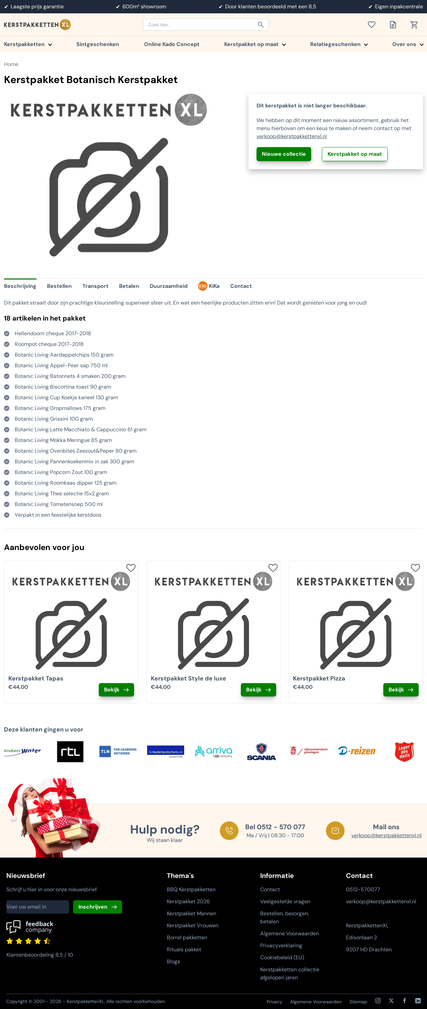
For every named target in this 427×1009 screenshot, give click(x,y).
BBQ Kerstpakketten (191, 889)
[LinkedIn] (418, 1000)
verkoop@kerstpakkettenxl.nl (292, 136)
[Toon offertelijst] (395, 24)
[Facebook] (404, 1000)
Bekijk (111, 689)
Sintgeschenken (97, 44)
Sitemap (358, 1002)
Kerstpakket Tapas (35, 678)
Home (11, 64)
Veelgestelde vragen (285, 901)
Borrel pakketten (187, 937)
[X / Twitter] (391, 1000)
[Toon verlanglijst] (373, 24)
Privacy (274, 1002)
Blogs (173, 961)
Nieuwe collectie (284, 153)
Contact (270, 889)
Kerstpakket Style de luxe (188, 678)
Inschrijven (92, 906)
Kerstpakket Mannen (191, 913)
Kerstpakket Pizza (319, 678)
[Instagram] (378, 1000)
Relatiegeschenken (338, 44)
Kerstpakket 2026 (188, 901)
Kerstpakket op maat (254, 44)
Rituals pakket (184, 949)
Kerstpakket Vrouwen (193, 925)
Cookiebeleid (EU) (282, 957)
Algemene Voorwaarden (289, 933)
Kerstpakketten (27, 44)
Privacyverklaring (281, 945)
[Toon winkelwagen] (416, 24)
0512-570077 (363, 889)
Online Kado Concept (171, 44)
